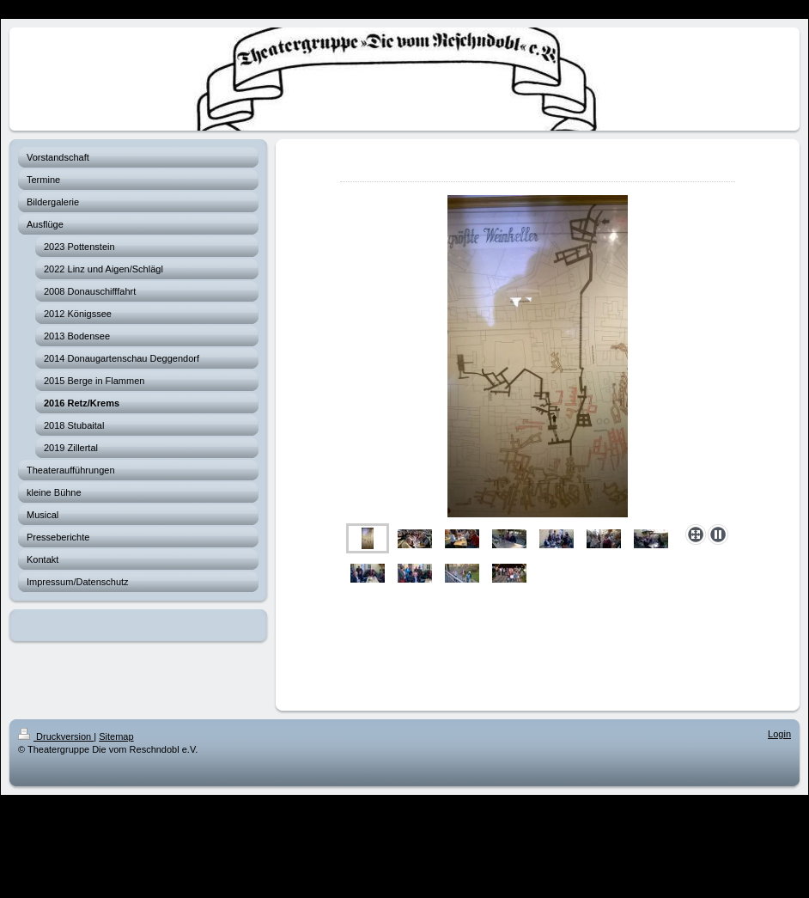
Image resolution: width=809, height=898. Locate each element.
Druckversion (56, 736)
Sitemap (116, 736)
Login (779, 734)
